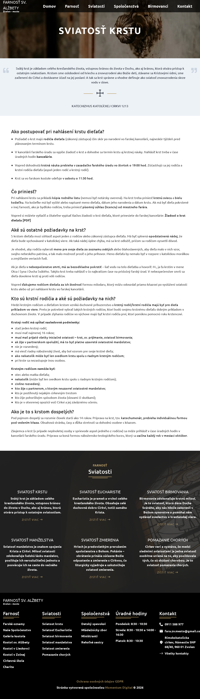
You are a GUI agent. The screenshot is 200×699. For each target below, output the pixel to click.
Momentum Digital (119, 687)
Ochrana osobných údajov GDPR (100, 681)
